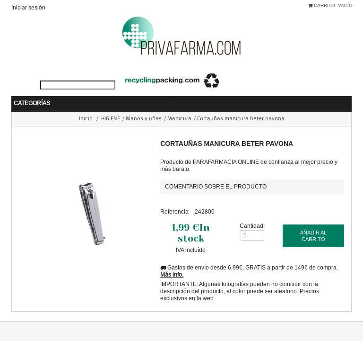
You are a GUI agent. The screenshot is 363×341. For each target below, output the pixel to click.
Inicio (86, 104)
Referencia (174, 197)
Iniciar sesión (28, 7)
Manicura (179, 104)
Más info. (171, 260)
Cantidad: (252, 211)
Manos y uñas (144, 104)
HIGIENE (110, 104)
